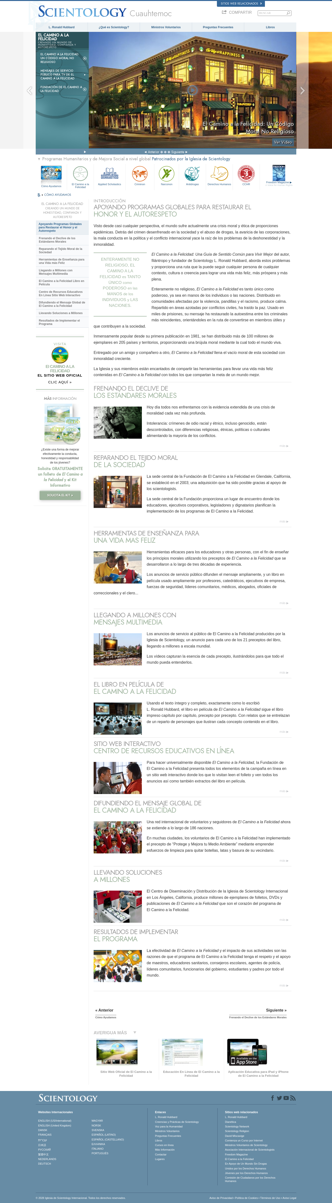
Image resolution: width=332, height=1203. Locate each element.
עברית (42, 1140)
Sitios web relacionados (241, 3)
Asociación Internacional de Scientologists (249, 1149)
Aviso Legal (289, 1197)
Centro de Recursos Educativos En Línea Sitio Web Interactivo (61, 293)
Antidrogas (192, 175)
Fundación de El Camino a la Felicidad (61, 89)
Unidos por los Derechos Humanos (245, 1168)
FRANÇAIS (45, 1134)
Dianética (230, 1121)
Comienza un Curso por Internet (244, 1140)
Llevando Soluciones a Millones (61, 313)
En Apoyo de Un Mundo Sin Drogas (246, 1163)
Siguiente (177, 151)
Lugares (160, 1159)
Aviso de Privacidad (221, 1197)
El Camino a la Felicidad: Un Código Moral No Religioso (60, 58)
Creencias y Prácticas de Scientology (177, 1121)
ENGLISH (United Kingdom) (54, 1125)
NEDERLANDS (47, 1159)
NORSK (96, 1125)
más (283, 446)
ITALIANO (98, 1148)
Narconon (167, 175)
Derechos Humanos (219, 175)
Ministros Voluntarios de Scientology (246, 1145)
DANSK (42, 1130)
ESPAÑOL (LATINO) (104, 1134)
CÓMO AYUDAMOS (57, 194)
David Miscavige (234, 1135)
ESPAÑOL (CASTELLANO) (108, 1139)
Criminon (140, 175)
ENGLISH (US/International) (54, 1120)
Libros (270, 27)
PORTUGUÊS (100, 1153)
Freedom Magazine (279, 184)
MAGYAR (97, 1120)
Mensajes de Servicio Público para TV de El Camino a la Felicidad (58, 75)
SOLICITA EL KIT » (60, 495)
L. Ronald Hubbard (62, 27)
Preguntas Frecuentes (218, 27)
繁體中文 (43, 1154)
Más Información (164, 1149)
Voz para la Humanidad (168, 1126)
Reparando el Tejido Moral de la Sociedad (60, 250)
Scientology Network (237, 1126)
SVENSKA (98, 1130)
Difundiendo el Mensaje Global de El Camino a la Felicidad (62, 304)
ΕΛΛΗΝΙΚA (98, 1144)
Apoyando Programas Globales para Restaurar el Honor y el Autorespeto (60, 227)
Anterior (153, 151)
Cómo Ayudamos (51, 186)
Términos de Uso (270, 1197)
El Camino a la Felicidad (80, 176)
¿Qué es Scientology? (114, 27)
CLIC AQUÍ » (60, 382)
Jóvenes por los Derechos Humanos (246, 1173)
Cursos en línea (164, 1145)
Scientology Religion (237, 1131)
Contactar (160, 1154)
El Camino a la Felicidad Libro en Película (61, 282)
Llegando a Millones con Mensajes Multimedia (55, 272)
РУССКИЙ (44, 1149)
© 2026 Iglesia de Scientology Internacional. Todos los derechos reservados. (81, 1197)
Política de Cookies (246, 1197)
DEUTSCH (44, 1163)
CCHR (246, 175)
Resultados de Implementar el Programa (59, 322)
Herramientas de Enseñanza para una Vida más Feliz (61, 261)
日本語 (42, 1145)
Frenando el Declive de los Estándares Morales (57, 240)
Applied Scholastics (109, 175)
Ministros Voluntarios (166, 27)
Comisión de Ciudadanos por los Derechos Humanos (250, 1179)
